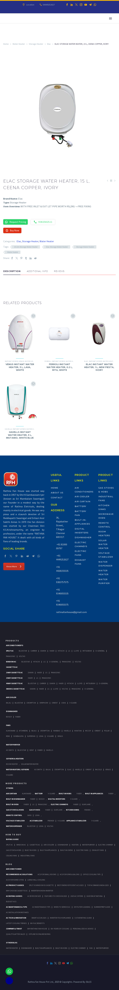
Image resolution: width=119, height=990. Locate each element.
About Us (57, 492)
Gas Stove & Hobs (13, 850)
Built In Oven (12, 804)
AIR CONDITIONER (13, 869)
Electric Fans (82, 850)
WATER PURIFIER (102, 948)
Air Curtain (82, 501)
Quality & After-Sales (15, 934)
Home (6, 44)
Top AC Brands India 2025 (98, 885)
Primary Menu (110, 18)
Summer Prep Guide (102, 907)
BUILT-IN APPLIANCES (43, 948)
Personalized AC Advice (83, 928)
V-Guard (73, 703)
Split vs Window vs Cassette (41, 885)
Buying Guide (12, 839)
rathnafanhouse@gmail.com (71, 612)
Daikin (43, 651)
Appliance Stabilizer (76, 820)
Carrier (34, 651)
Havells (8, 429)
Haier (52, 651)
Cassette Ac (12, 667)
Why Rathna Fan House (37, 928)
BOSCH (41, 799)
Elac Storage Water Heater (57, 247)
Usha (63, 703)
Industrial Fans (27, 855)
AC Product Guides (15, 885)
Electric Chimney (105, 845)
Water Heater (19, 44)
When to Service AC (62, 907)
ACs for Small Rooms (47, 874)
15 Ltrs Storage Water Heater (25, 247)
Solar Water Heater (103, 544)
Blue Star (22, 750)
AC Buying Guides (14, 896)
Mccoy (88, 731)
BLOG (9, 864)
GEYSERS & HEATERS (15, 758)
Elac (49, 44)
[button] (6, 284)
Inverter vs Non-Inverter (42, 890)
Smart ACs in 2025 (38, 918)
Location (30, 4)
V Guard (50, 736)
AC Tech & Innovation (16, 918)
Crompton (31, 703)
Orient (55, 703)
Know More (14, 566)
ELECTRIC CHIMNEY (78, 948)
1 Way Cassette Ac (14, 672)
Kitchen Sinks (72, 810)
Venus (21, 361)
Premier (51, 820)
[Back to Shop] (111, 180)
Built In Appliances (94, 793)
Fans (8, 725)
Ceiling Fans (11, 855)
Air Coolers (49, 845)
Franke (87, 810)
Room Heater (12, 764)
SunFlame (86, 804)
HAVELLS (49, 750)
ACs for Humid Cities (15, 880)
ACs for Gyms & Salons (69, 874)
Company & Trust (14, 928)
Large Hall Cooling (36, 880)
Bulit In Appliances (48, 850)
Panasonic (10, 656)
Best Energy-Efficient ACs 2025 (70, 885)
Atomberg (23, 731)
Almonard (10, 731)
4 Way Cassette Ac (14, 683)
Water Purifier (13, 744)
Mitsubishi (87, 651)
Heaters (75, 845)
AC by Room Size (34, 896)
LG (33, 804)
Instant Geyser (11, 361)
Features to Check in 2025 (55, 896)
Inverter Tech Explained (60, 918)
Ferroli (47, 361)
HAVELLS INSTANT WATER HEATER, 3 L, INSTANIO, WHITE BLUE (20, 435)
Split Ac (9, 651)
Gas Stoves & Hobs (15, 810)
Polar (106, 731)
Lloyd (76, 651)
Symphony (44, 703)
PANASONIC (42, 804)
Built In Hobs (65, 793)
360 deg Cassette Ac (15, 689)
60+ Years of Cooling (60, 928)
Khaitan (78, 731)
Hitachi (61, 651)
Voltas (22, 656)
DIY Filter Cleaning (82, 907)
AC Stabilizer (36, 820)
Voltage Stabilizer (15, 820)
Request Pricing (15, 222)
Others (9, 788)
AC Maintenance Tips (41, 907)
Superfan (31, 736)
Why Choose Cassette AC (17, 890)
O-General (100, 651)
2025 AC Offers (77, 896)
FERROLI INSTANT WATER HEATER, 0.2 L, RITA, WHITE (59, 367)
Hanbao (56, 731)
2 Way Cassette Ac (14, 678)
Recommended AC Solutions (19, 874)
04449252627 (48, 4)
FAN (91, 948)
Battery (80, 506)
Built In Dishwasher (15, 799)
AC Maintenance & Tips (16, 907)
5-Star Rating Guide (83, 918)
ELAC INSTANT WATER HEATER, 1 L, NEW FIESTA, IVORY (99, 367)
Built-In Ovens (66, 850)
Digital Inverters (56, 799)
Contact (57, 497)
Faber (17, 717)
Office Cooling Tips (91, 874)
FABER (39, 750)
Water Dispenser (14, 826)
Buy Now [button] (12, 230)
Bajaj (8, 703)
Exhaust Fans (98, 850)
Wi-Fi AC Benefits (37, 923)
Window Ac (11, 661)
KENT (32, 750)
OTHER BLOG (11, 942)
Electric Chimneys (59, 804)
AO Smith (10, 750)
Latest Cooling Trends (16, 923)
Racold (98, 769)
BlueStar (23, 651)
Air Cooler (82, 496)
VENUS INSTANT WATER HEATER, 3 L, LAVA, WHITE (20, 367)
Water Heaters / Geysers (17, 769)
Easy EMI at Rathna (95, 896)
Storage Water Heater (85, 247)
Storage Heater (36, 44)
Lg (69, 651)
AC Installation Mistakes (17, 912)
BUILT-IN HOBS (61, 948)
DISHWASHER (26, 948)
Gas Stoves (34, 810)
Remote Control (14, 815)
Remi (8, 736)
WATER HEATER (12, 948)
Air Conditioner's (14, 645)
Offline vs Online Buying (40, 934)
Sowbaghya (18, 736)
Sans (29, 815)
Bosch (9, 717)
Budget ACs (11, 901)
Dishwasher (83, 537)
